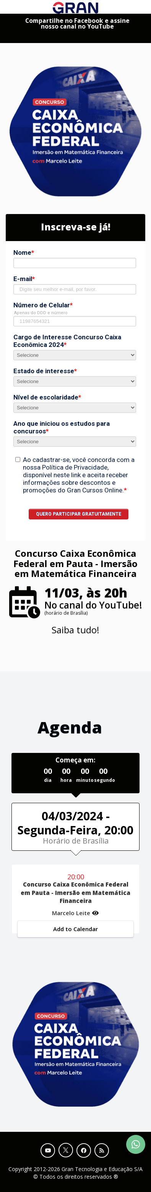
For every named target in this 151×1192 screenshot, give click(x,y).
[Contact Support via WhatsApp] (135, 1144)
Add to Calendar (75, 929)
